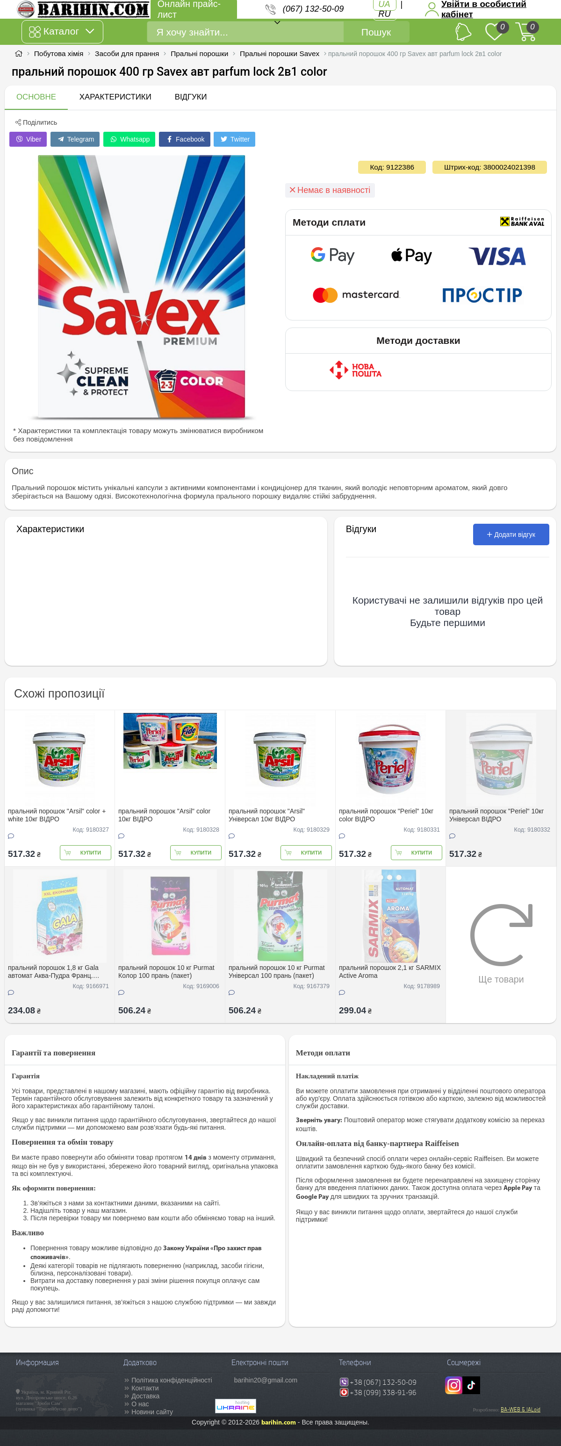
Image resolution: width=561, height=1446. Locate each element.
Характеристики (115, 97)
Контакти (144, 1388)
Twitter (234, 139)
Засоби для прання (127, 53)
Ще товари (501, 943)
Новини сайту (152, 1412)
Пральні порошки (199, 53)
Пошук (376, 32)
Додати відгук (511, 534)
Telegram (75, 139)
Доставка (145, 1396)
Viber (28, 139)
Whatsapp (129, 139)
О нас (140, 1404)
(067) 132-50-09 (313, 9)
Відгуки (191, 97)
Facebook (184, 139)
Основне (36, 97)
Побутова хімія (59, 53)
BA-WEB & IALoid (520, 1409)
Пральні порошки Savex (279, 53)
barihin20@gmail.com (266, 1380)
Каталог (61, 32)
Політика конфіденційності (171, 1380)
